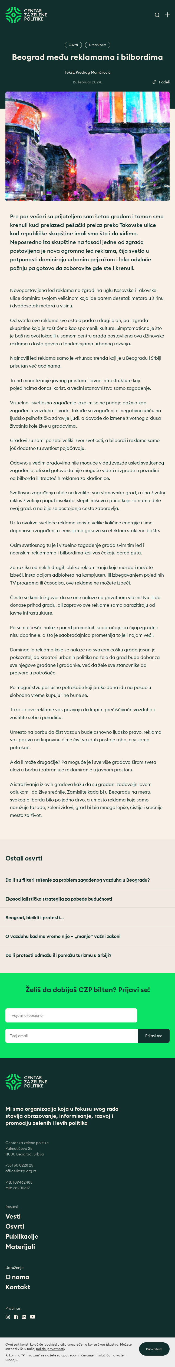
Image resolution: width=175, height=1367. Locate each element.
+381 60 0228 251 (20, 1165)
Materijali (20, 1246)
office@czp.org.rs (20, 1170)
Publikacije (21, 1236)
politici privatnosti (50, 1352)
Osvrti (14, 1226)
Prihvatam (154, 1352)
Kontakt (17, 1287)
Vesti (13, 1216)
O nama (17, 1277)
